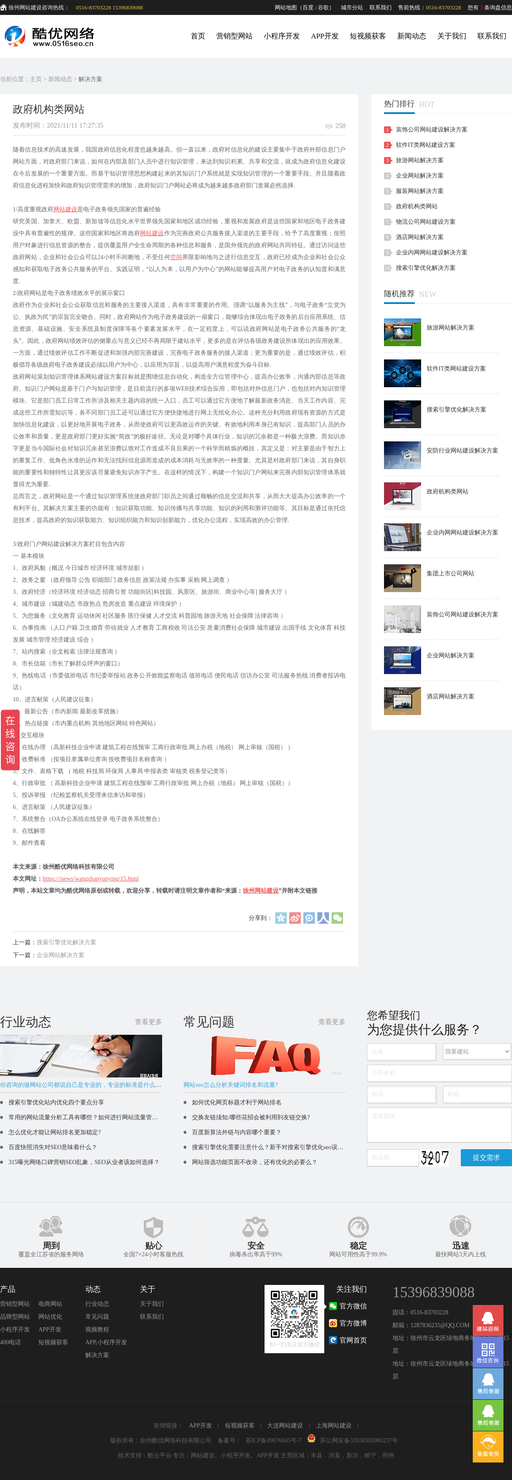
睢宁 (370, 1455)
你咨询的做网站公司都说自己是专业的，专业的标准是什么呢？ (83, 1085)
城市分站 (352, 7)
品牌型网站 (15, 1317)
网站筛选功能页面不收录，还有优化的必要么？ (254, 1162)
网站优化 (50, 1317)
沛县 (334, 1455)
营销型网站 (234, 36)
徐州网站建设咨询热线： (39, 7)
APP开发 (325, 36)
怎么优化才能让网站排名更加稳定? (55, 1132)
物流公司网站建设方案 (426, 222)
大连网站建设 (285, 1425)
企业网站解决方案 (60, 955)
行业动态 (97, 1304)
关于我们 (451, 36)
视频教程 (97, 1329)
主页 (36, 79)
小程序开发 (282, 36)
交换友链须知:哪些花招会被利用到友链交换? (251, 1117)
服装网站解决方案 (420, 191)
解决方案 (90, 79)
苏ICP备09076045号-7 (274, 1440)
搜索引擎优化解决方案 (66, 942)
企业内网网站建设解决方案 (432, 252)
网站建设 (65, 209)
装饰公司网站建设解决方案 (432, 129)
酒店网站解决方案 (420, 237)
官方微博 (353, 1323)
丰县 (317, 1455)
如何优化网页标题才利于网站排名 (237, 1102)
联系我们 (380, 7)
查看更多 (148, 1021)
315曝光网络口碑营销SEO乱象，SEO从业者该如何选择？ (84, 1162)
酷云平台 (160, 1455)
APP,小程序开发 (106, 1342)
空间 (176, 257)
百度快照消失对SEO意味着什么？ (53, 1147)
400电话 (10, 1342)
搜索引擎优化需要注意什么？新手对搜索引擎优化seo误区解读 (273, 1147)
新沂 (352, 1455)
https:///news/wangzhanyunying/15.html (91, 879)
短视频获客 (368, 36)
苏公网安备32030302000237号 (359, 1440)
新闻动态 (411, 36)
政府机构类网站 (417, 206)
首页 (198, 36)
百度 (308, 7)
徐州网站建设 (261, 890)
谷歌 (323, 7)
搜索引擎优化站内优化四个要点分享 (56, 1102)
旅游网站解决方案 (420, 160)
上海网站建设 (334, 1425)
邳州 (388, 1455)
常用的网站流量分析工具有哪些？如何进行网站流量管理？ (86, 1117)
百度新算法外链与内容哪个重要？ (237, 1132)
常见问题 (97, 1317)
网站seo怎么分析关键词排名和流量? (230, 1085)
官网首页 (353, 1340)
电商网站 (50, 1304)
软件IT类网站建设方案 (425, 145)
